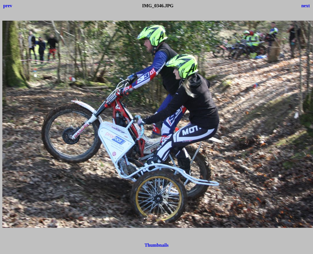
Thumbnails (157, 245)
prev (7, 5)
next (305, 5)
